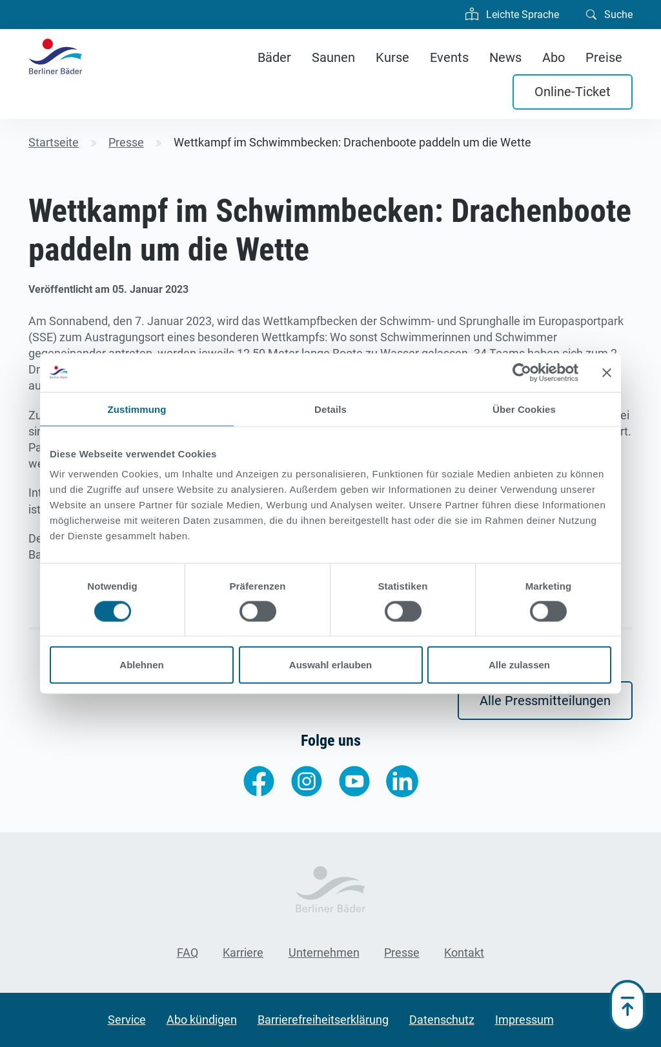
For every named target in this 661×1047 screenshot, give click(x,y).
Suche (609, 13)
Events (449, 57)
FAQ (187, 952)
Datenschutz (441, 1019)
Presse (402, 952)
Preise (603, 57)
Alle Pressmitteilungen (545, 700)
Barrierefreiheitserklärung (323, 1019)
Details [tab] (330, 408)
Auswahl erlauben (330, 664)
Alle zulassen (519, 664)
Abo (553, 57)
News (505, 57)
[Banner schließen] (606, 372)
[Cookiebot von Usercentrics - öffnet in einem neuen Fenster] (521, 372)
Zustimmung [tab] (137, 408)
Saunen (333, 57)
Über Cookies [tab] (524, 408)
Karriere (243, 952)
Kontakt (464, 952)
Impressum (524, 1019)
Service (127, 1019)
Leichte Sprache (512, 13)
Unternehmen (324, 952)
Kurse (392, 57)
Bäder (274, 57)
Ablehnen (141, 664)
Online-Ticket (572, 91)
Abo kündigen (202, 1019)
